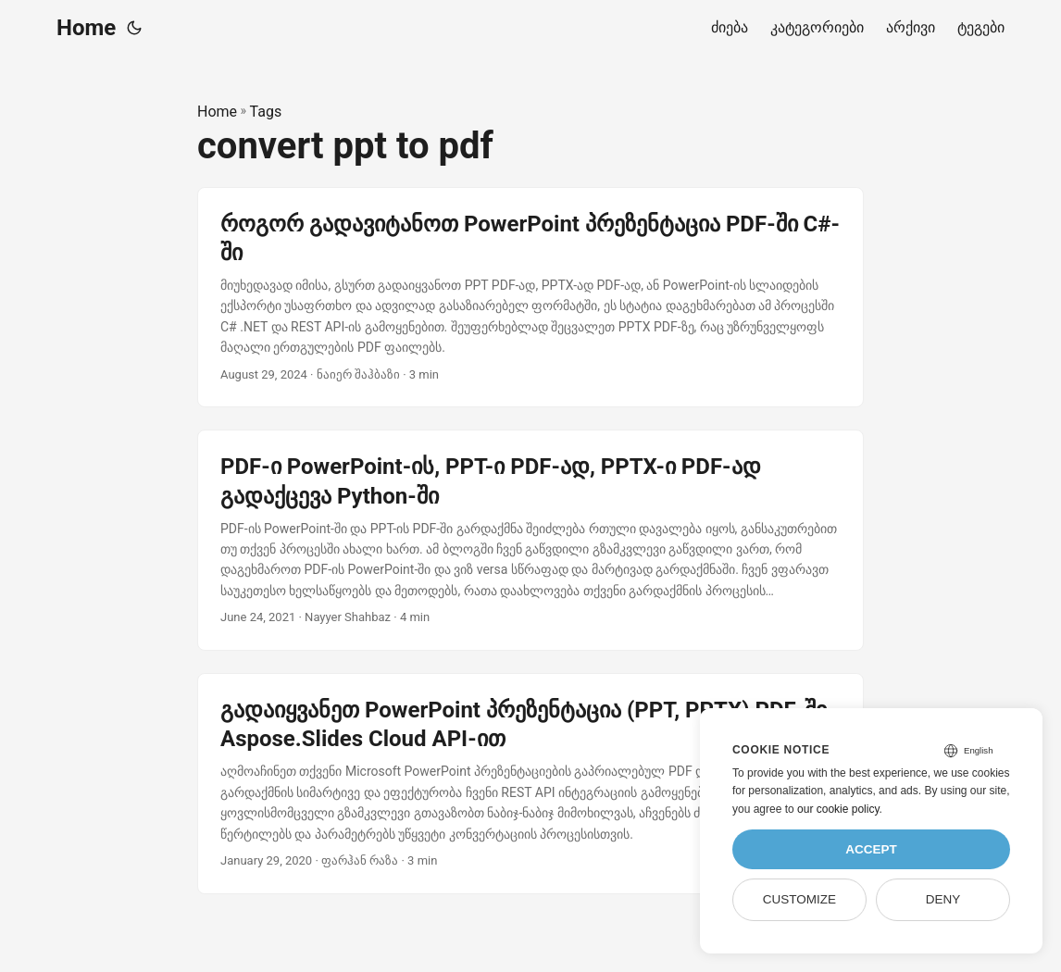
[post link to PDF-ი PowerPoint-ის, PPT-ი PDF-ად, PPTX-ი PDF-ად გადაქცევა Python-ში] (530, 540)
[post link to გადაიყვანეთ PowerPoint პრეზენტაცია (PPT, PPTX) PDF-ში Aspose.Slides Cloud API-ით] (530, 783)
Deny (943, 899)
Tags (266, 111)
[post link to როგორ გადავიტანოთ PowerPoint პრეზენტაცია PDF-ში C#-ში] (530, 297)
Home (86, 28)
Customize (799, 899)
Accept (871, 849)
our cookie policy (838, 809)
